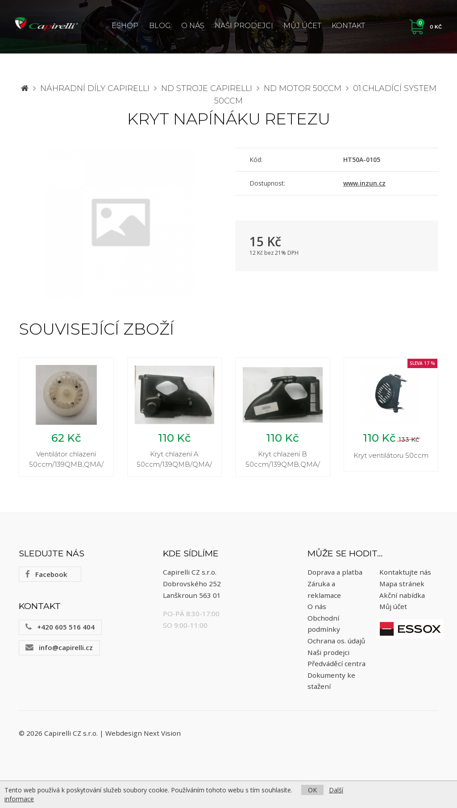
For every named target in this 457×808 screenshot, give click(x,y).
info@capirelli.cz (59, 648)
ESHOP (125, 25)
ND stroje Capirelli (206, 88)
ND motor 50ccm (302, 88)
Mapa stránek (401, 584)
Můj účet (302, 25)
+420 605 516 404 (60, 628)
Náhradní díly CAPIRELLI (95, 88)
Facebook (46, 575)
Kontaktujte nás (405, 573)
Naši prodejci (244, 25)
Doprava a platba (334, 573)
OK (312, 790)
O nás (192, 25)
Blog (160, 25)
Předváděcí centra (336, 664)
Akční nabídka (402, 596)
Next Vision (162, 734)
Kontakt (348, 25)
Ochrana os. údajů (336, 642)
